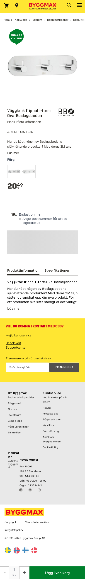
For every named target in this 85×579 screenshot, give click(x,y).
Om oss (12, 409)
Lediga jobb (15, 420)
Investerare (14, 415)
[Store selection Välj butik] (16, 5)
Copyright (10, 522)
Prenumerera (64, 367)
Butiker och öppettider (21, 397)
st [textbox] (14, 574)
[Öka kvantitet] (24, 572)
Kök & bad (21, 19)
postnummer (42, 219)
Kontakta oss (50, 413)
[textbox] (15, 186)
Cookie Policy (50, 447)
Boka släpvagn (51, 431)
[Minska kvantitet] (4, 572)
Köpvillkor (48, 425)
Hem (7, 19)
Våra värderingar (18, 426)
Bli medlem (14, 432)
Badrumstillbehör (57, 19)
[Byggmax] (43, 6)
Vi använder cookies (37, 522)
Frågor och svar (52, 419)
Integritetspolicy (14, 530)
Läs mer (13, 153)
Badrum (37, 19)
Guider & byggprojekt (13, 464)
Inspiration (13, 455)
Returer (47, 407)
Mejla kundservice (19, 335)
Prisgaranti (14, 403)
